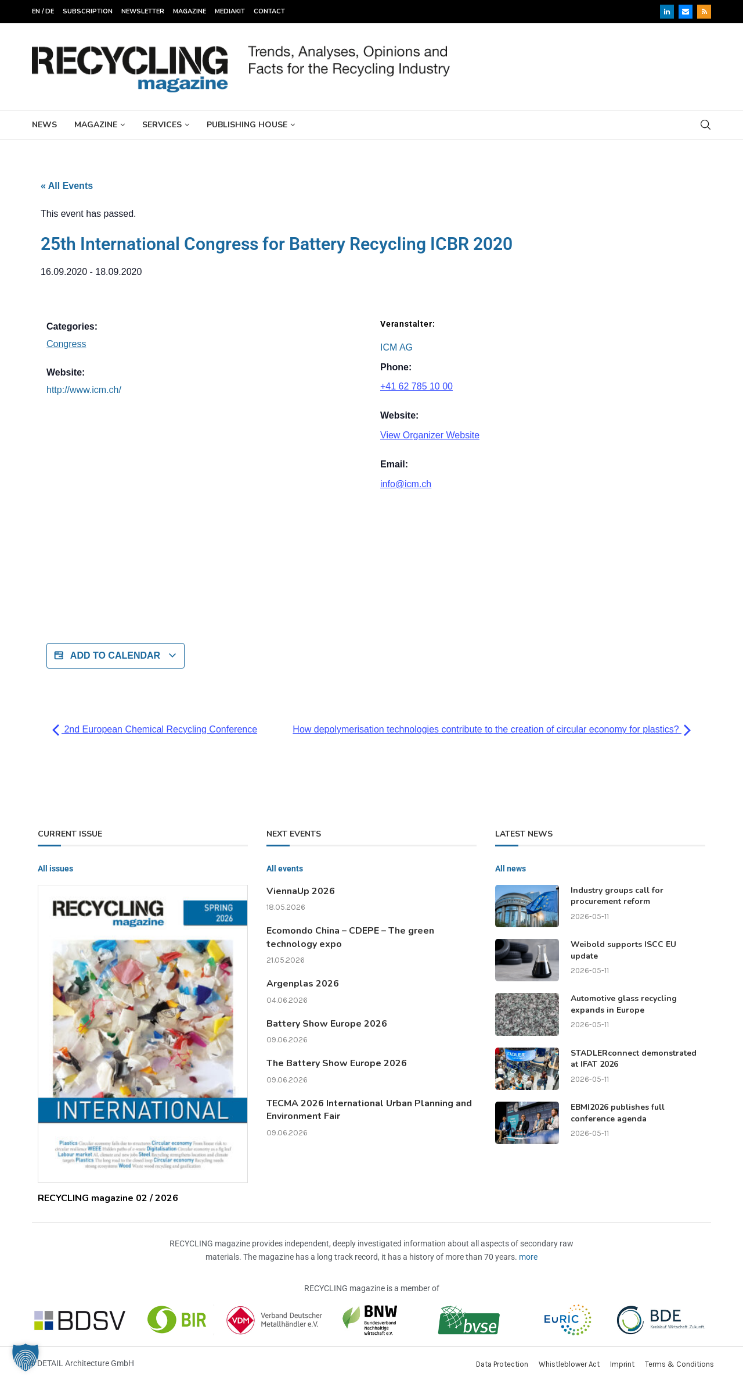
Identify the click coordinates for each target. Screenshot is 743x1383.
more (528, 1257)
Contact (269, 11)
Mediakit (230, 11)
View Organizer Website (429, 435)
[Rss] (704, 12)
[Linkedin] (667, 12)
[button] (25, 1357)
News (44, 124)
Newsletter (142, 11)
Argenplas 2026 (302, 983)
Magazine (189, 11)
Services (162, 124)
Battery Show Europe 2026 (326, 1023)
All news (510, 868)
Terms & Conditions (679, 1364)
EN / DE (43, 11)
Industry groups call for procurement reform (617, 896)
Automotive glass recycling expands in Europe (624, 1004)
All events (284, 868)
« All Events (67, 186)
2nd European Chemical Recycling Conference (154, 729)
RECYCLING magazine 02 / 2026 (108, 1198)
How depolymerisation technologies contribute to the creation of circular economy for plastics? (492, 729)
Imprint (622, 1364)
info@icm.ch (405, 484)
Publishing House (247, 124)
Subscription (88, 11)
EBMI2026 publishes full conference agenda (618, 1113)
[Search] (705, 124)
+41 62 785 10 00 (416, 386)
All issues (55, 868)
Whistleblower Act (569, 1364)
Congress (66, 344)
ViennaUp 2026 (300, 891)
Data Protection (502, 1364)
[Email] (685, 12)
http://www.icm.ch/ (83, 390)
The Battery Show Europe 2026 (336, 1063)
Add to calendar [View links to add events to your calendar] (115, 655)
